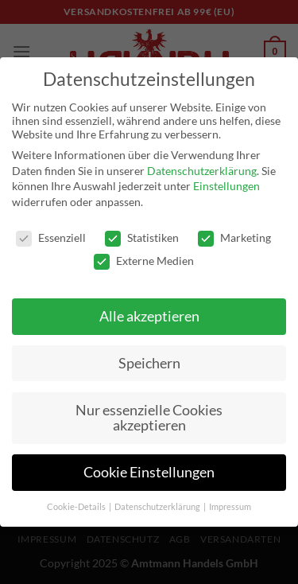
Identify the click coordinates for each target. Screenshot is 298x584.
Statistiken (142, 237)
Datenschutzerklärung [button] (158, 507)
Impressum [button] (230, 507)
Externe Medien (144, 260)
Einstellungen (226, 186)
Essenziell (51, 237)
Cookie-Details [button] (77, 507)
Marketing (234, 237)
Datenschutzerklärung (202, 170)
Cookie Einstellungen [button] (149, 472)
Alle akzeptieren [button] (149, 316)
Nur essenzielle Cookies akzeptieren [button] (149, 418)
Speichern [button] (149, 363)
